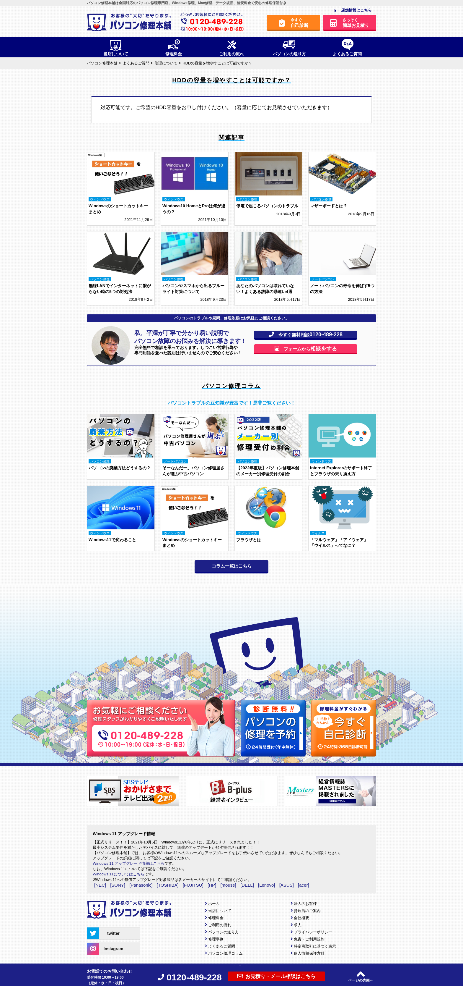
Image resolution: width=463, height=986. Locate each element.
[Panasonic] (140, 885)
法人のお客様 (305, 903)
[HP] (212, 885)
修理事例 (216, 939)
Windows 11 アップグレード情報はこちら (128, 863)
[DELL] (247, 885)
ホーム (214, 903)
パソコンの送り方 (223, 932)
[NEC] (100, 885)
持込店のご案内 (307, 911)
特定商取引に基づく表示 (315, 946)
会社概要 (301, 918)
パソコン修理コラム (225, 953)
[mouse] (228, 885)
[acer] (303, 885)
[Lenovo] (266, 885)
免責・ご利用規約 (309, 939)
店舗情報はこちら (353, 10)
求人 (297, 925)
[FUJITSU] (193, 885)
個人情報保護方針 (309, 953)
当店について (219, 911)
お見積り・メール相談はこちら (276, 976)
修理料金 (216, 918)
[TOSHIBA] (168, 885)
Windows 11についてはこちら (118, 874)
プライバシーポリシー (313, 932)
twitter (103, 933)
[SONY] (117, 885)
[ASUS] (286, 885)
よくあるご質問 (221, 946)
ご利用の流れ (219, 925)
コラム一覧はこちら (232, 565)
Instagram (105, 949)
